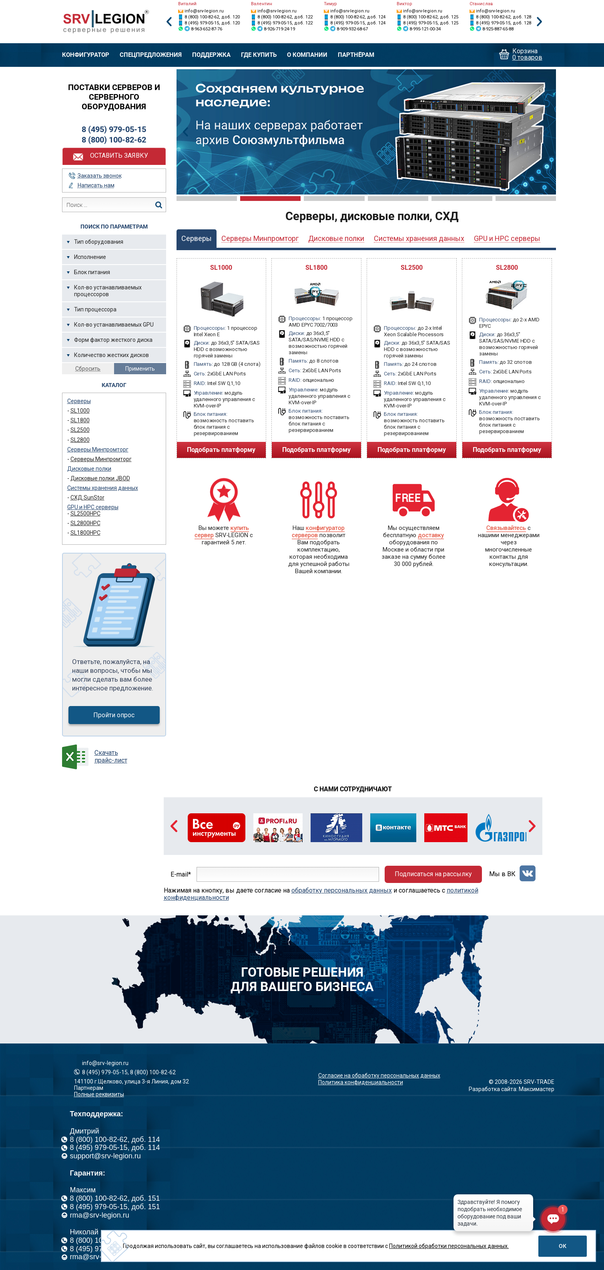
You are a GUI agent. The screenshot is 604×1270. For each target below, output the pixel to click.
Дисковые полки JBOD (100, 478)
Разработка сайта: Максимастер (511, 1089)
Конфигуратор (85, 55)
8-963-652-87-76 (206, 29)
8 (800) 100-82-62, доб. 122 (285, 17)
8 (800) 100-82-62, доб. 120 (212, 17)
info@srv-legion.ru (204, 11)
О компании (307, 55)
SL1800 (80, 420)
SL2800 (80, 440)
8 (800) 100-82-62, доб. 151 (115, 1198)
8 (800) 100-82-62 (114, 139)
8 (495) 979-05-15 (114, 129)
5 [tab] (461, 198)
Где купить (259, 55)
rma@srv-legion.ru (99, 1215)
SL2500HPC (85, 513)
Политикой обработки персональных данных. (449, 1246)
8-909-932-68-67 (352, 29)
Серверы (79, 401)
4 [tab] (398, 198)
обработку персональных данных (341, 890)
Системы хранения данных (102, 488)
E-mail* (181, 874)
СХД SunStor (87, 497)
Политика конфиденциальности (360, 1082)
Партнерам (88, 1088)
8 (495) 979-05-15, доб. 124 (357, 23)
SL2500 (80, 430)
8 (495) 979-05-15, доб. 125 (430, 23)
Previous (169, 21)
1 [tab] (207, 198)
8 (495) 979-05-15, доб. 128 (503, 23)
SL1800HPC (85, 533)
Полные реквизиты (99, 1094)
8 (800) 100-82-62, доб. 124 (357, 17)
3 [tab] (334, 198)
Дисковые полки (89, 468)
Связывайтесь (506, 528)
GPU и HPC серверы (92, 507)
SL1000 (80, 410)
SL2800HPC (85, 523)
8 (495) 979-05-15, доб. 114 (115, 1148)
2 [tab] (270, 198)
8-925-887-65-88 (498, 29)
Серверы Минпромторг (97, 449)
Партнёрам (356, 55)
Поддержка (211, 55)
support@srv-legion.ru (105, 1156)
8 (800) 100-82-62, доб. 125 (430, 17)
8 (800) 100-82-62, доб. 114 (115, 1140)
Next (539, 21)
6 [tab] (526, 198)
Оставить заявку (119, 155)
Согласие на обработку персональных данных (379, 1075)
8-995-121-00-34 (425, 29)
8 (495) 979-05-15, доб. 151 (115, 1207)
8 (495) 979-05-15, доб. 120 (212, 23)
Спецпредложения (151, 55)
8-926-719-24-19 (279, 29)
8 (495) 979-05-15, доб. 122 (285, 23)
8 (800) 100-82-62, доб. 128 (503, 17)
